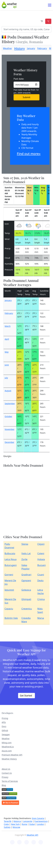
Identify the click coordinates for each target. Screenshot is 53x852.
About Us (6, 769)
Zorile (24, 559)
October (8, 416)
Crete (6, 824)
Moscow (16, 827)
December (9, 442)
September (10, 403)
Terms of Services (10, 781)
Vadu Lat (26, 553)
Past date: (19, 78)
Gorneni (9, 574)
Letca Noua (11, 559)
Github (5, 730)
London (40, 824)
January (31, 48)
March (7, 326)
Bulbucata (10, 553)
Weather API (32, 835)
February (42, 48)
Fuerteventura (40, 821)
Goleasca (26, 589)
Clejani (40, 544)
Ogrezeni (26, 580)
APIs (4, 722)
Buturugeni (11, 565)
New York (15, 824)
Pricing (5, 718)
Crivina (41, 599)
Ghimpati (26, 599)
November (9, 429)
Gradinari (26, 574)
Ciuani (40, 574)
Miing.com (6, 742)
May (7, 352)
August (8, 390)
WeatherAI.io (8, 746)
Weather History (9, 759)
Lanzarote (27, 821)
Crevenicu (26, 608)
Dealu (40, 580)
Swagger (6, 734)
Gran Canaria (38, 818)
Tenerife (7, 821)
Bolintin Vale (11, 618)
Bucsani (41, 565)
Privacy (5, 777)
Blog (4, 785)
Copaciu (9, 608)
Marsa (40, 618)
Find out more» (28, 153)
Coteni (40, 553)
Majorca (17, 821)
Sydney (7, 827)
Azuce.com (7, 750)
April (7, 339)
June (7, 364)
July (6, 377)
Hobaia (41, 559)
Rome (24, 824)
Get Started (26, 695)
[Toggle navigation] (49, 5)
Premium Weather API (12, 754)
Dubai (32, 824)
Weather (7, 48)
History (19, 48)
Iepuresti (9, 589)
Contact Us (7, 773)
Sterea (24, 544)
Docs (4, 726)
